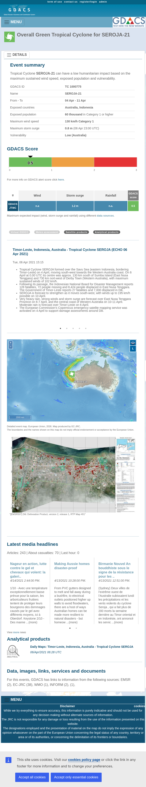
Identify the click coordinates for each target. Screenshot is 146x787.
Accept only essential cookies (76, 777)
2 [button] (67, 328)
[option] (74, 280)
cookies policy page (84, 760)
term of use (54, 1)
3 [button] (73, 328)
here (61, 179)
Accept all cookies (32, 777)
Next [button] (140, 284)
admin (103, 1)
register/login (88, 1)
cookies (139, 706)
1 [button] (60, 328)
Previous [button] (6, 284)
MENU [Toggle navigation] (13, 22)
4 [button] (79, 328)
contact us (71, 1)
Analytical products (107, 232)
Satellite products (76, 232)
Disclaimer (67, 706)
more (16, 632)
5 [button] (86, 328)
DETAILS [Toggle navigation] (17, 55)
